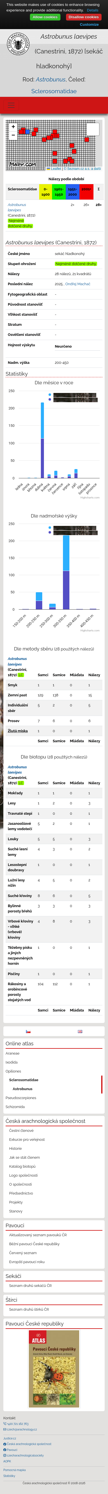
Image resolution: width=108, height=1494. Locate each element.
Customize (89, 24)
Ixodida (12, 1062)
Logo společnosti (23, 1175)
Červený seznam (23, 1253)
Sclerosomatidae (54, 91)
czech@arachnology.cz (21, 1429)
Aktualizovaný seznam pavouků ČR (38, 1235)
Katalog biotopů (22, 1166)
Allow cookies (45, 17)
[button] (57, 136)
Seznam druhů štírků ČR (29, 1309)
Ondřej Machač (77, 284)
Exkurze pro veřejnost (27, 1139)
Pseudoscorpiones (21, 1098)
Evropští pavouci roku (27, 1262)
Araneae (13, 1053)
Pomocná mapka (14, 1470)
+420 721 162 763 (17, 1423)
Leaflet (54, 169)
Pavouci (11, 1449)
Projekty (16, 1202)
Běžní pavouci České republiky (34, 1244)
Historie (15, 1148)
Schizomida (15, 1107)
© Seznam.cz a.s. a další (82, 169)
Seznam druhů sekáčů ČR (30, 1286)
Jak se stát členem (24, 1157)
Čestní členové (21, 1130)
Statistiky (9, 1475)
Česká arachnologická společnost (28, 1444)
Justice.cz (9, 1438)
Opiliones (13, 1071)
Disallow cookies (84, 17)
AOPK (7, 1461)
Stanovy (16, 1211)
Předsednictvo (21, 1193)
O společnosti (20, 1184)
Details (92, 10)
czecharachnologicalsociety (25, 1455)
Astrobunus (22, 1089)
